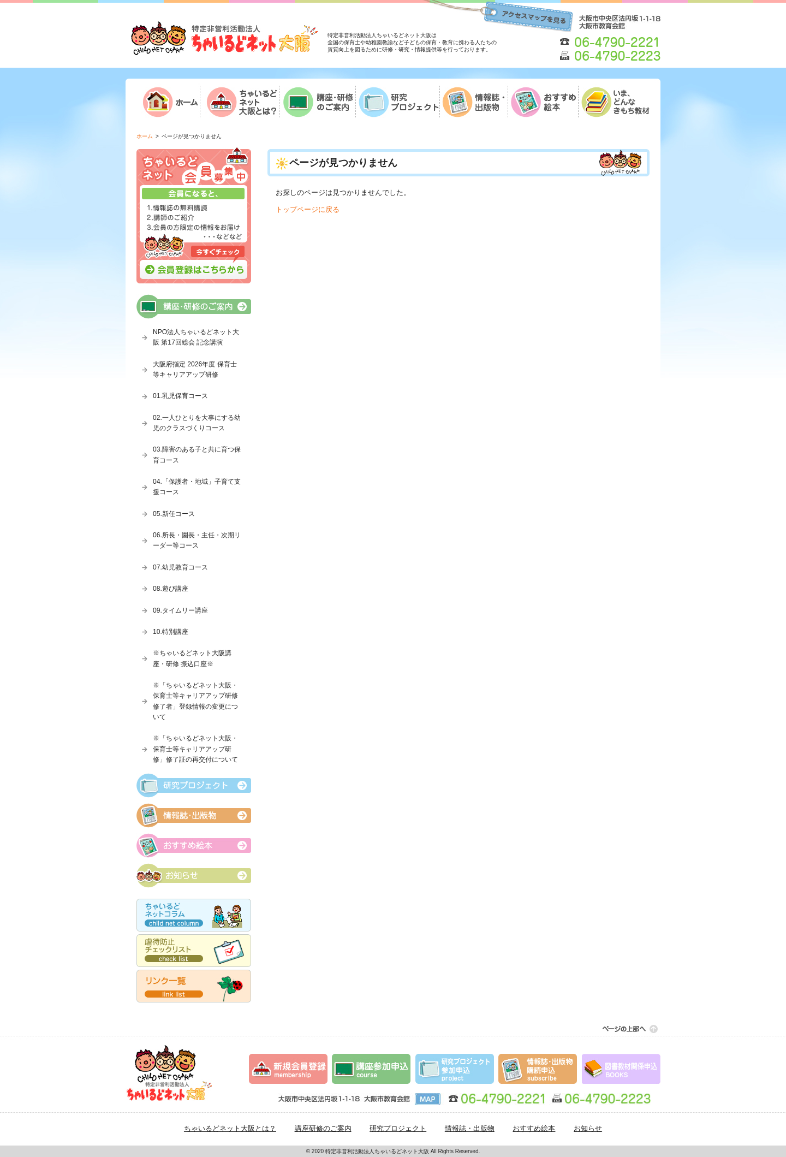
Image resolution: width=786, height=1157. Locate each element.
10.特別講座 (170, 632)
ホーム (144, 136)
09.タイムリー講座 (180, 610)
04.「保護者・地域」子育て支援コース (197, 487)
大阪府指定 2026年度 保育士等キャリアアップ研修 (195, 369)
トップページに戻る (308, 209)
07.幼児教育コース (180, 567)
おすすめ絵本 (534, 1128)
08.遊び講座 (170, 588)
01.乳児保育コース (180, 396)
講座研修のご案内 (323, 1128)
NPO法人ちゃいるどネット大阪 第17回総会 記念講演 (196, 337)
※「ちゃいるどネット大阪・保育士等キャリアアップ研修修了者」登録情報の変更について (195, 701)
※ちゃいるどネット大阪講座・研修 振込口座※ (192, 658)
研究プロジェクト (398, 1128)
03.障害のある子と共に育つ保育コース (197, 455)
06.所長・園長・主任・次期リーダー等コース (197, 540)
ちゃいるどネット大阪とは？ (230, 1128)
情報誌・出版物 (470, 1128)
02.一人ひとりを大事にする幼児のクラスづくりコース (197, 423)
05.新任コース (174, 514)
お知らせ (588, 1128)
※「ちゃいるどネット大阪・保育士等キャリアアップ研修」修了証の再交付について (195, 748)
